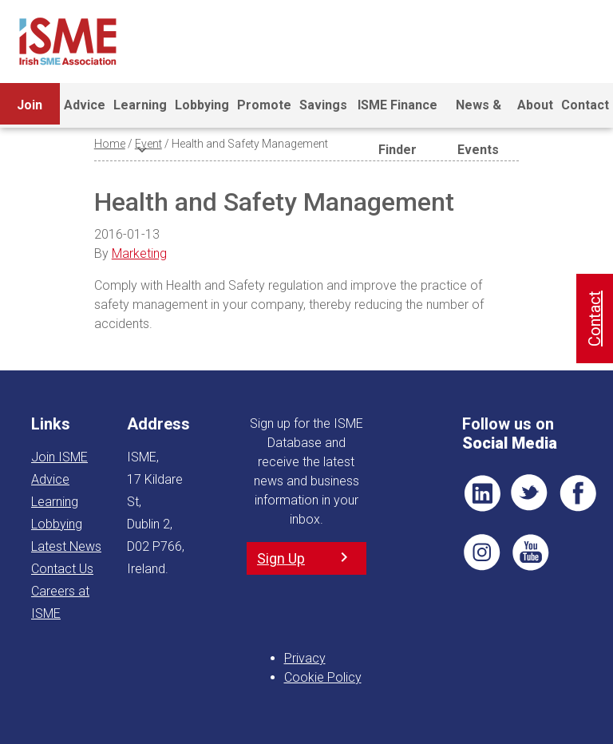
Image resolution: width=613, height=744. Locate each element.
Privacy (305, 658)
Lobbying (202, 105)
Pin (482, 552)
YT (530, 552)
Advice (84, 105)
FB (578, 493)
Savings (323, 105)
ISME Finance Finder (397, 112)
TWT (530, 493)
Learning (140, 112)
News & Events (478, 112)
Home (109, 143)
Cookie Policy (323, 677)
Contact (585, 105)
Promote (264, 105)
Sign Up (281, 558)
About (535, 105)
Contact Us (62, 568)
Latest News (66, 546)
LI (482, 493)
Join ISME (29, 112)
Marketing (139, 253)
